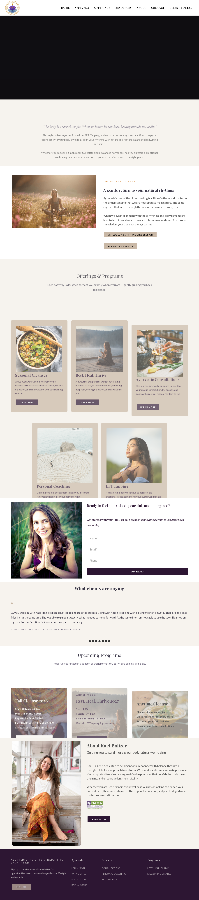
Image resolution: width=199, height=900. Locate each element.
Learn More (98, 819)
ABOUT (141, 7)
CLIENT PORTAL (181, 7)
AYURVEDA (82, 7)
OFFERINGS (102, 7)
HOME (65, 7)
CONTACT (158, 7)
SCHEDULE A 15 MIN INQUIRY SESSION (130, 234)
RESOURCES (123, 7)
